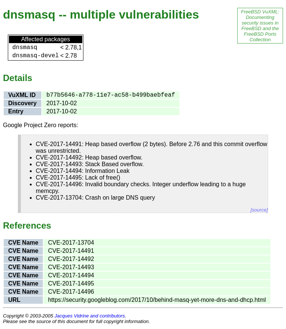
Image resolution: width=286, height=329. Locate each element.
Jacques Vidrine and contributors (89, 316)
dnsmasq (24, 47)
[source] (259, 210)
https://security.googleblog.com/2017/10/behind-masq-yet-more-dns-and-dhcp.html (157, 300)
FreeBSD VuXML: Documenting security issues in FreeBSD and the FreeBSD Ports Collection (260, 25)
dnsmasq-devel (35, 55)
